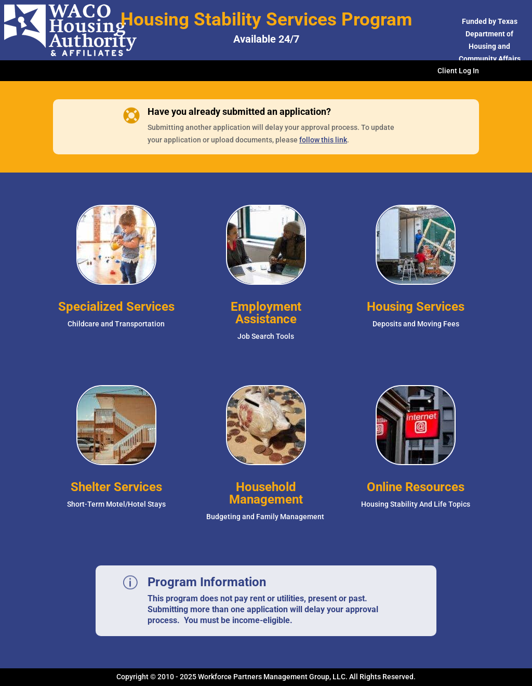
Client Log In (458, 71)
